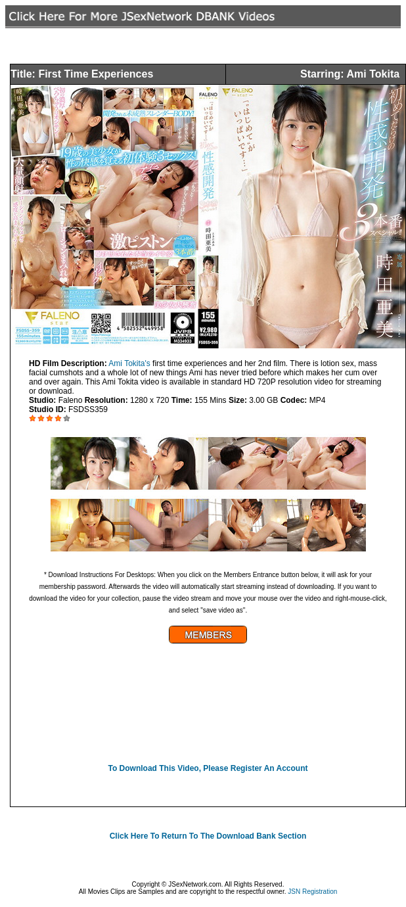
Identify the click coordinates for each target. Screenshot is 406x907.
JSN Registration (312, 891)
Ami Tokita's (129, 363)
